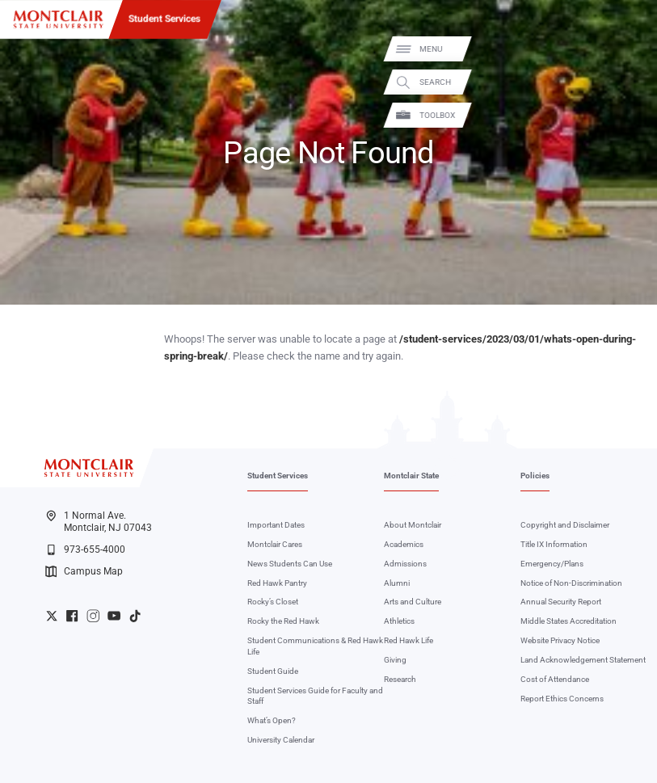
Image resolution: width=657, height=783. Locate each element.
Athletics (399, 621)
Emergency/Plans (551, 563)
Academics (403, 544)
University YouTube (113, 615)
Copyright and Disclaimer (564, 525)
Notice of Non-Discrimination (571, 583)
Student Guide (272, 671)
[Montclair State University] (58, 19)
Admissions (405, 563)
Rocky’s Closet (272, 601)
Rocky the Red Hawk (283, 621)
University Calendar (280, 740)
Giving (395, 660)
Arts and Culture (412, 601)
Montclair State (411, 475)
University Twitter (51, 615)
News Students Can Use (289, 563)
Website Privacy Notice (560, 640)
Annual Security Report (560, 601)
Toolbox (633, 115)
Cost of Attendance (554, 679)
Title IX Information (554, 544)
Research (400, 679)
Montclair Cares (274, 544)
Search (630, 82)
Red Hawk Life (408, 640)
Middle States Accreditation (568, 621)
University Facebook (71, 615)
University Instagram (92, 615)
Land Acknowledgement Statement (583, 660)
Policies (535, 475)
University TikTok (134, 615)
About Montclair (412, 525)
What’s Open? (271, 720)
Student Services (164, 18)
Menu (626, 48)
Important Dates (276, 525)
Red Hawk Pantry (277, 583)
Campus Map (84, 572)
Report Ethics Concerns (562, 698)
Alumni (397, 583)
